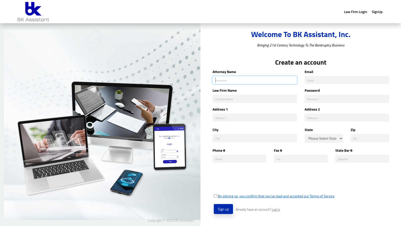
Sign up (223, 209)
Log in (276, 209)
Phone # (219, 150)
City (215, 129)
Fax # (278, 150)
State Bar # (343, 150)
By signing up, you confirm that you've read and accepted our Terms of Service (276, 196)
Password (312, 90)
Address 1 (220, 109)
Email (309, 71)
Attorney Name (224, 71)
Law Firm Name (225, 90)
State (309, 129)
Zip (353, 129)
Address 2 (312, 109)
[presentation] (253, 178)
